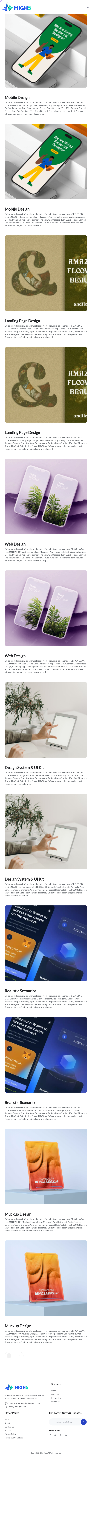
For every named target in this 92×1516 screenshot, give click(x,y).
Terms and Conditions (14, 1438)
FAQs (7, 1419)
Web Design (15, 544)
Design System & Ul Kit (24, 767)
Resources (55, 1401)
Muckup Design (18, 1214)
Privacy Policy (10, 1434)
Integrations (56, 1398)
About (7, 1423)
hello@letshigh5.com (17, 1406)
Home (53, 1390)
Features (55, 1394)
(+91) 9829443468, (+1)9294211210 (24, 1403)
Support (8, 1430)
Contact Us (9, 1427)
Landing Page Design (22, 320)
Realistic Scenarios (20, 990)
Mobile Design (17, 97)
